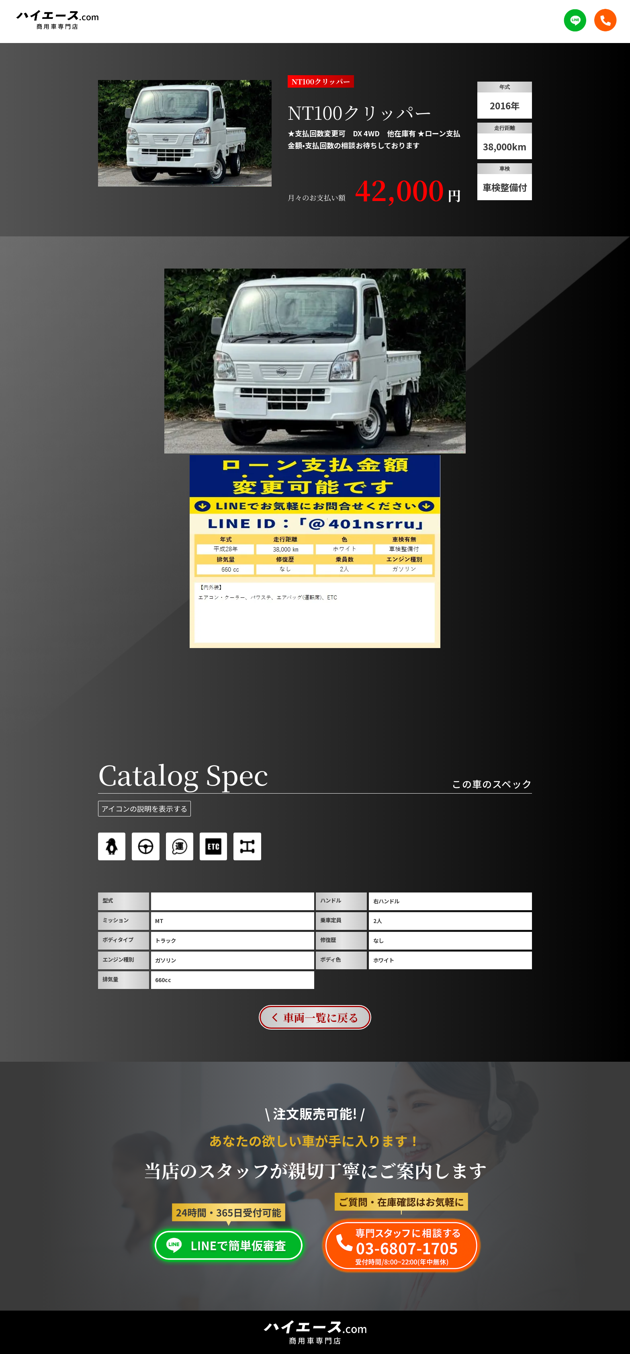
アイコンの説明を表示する (144, 808)
